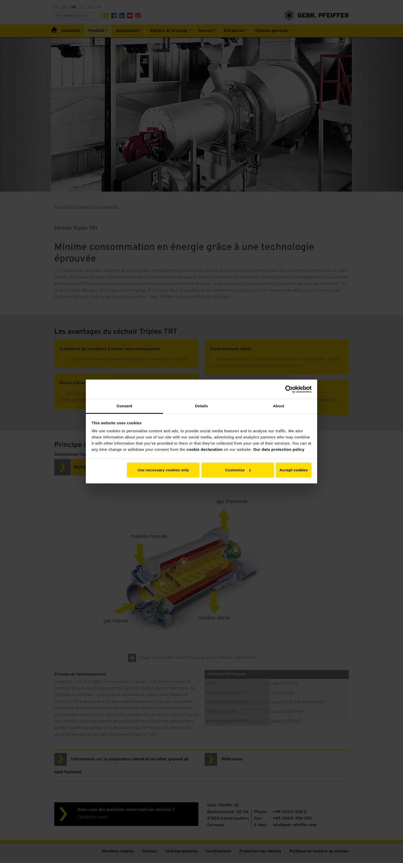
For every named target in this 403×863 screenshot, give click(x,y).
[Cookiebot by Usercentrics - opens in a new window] (289, 389)
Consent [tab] (124, 406)
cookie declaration (205, 449)
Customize (238, 470)
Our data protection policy (279, 449)
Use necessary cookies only (163, 470)
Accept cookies (293, 470)
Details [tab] (201, 406)
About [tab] (278, 406)
